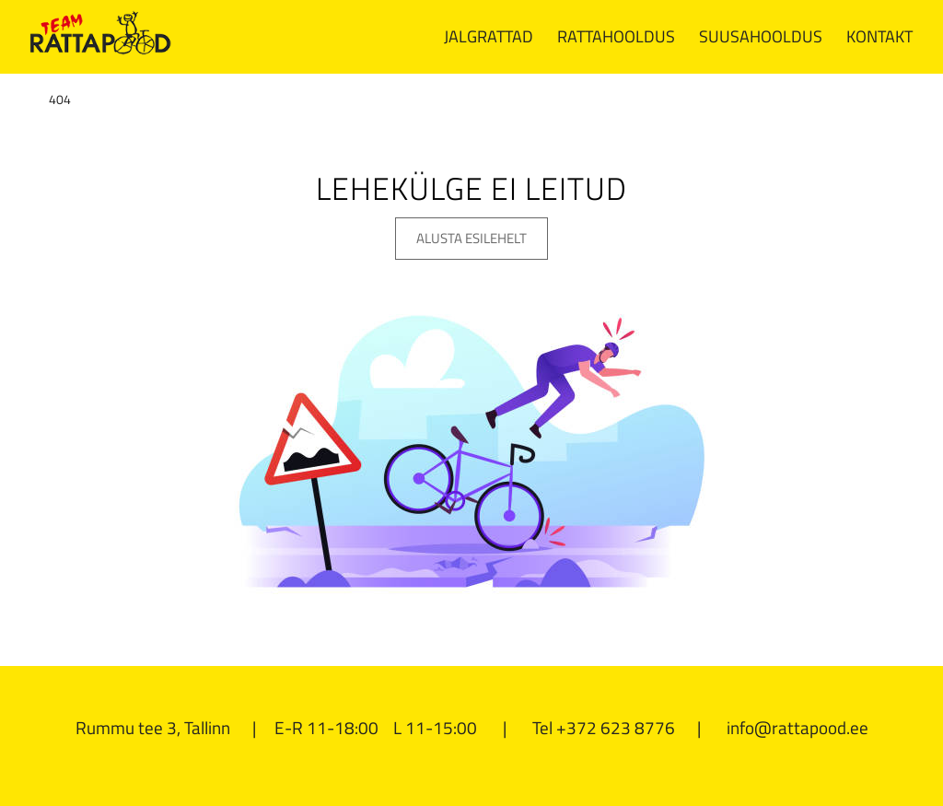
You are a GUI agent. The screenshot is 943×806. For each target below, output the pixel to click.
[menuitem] (488, 37)
